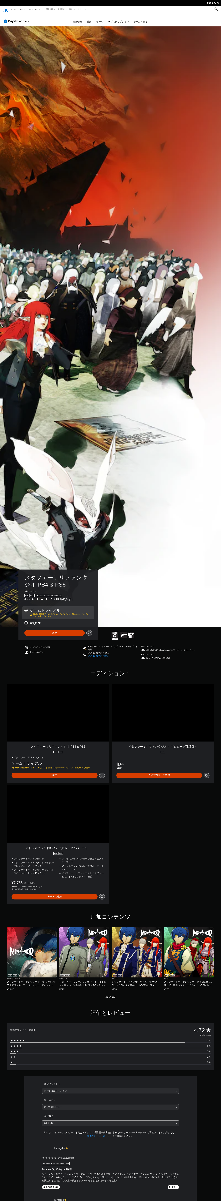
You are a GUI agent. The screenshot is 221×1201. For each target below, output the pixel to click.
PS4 (29, 9)
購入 (71, 9)
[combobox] (110, 1088)
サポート (80, 9)
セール (99, 18)
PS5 (21, 9)
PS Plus (38, 9)
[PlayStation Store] (17, 18)
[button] (98, 652)
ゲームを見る (140, 18)
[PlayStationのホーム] (6, 9)
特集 (89, 18)
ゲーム (12, 9)
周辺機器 (49, 9)
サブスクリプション (118, 18)
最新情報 (61, 9)
